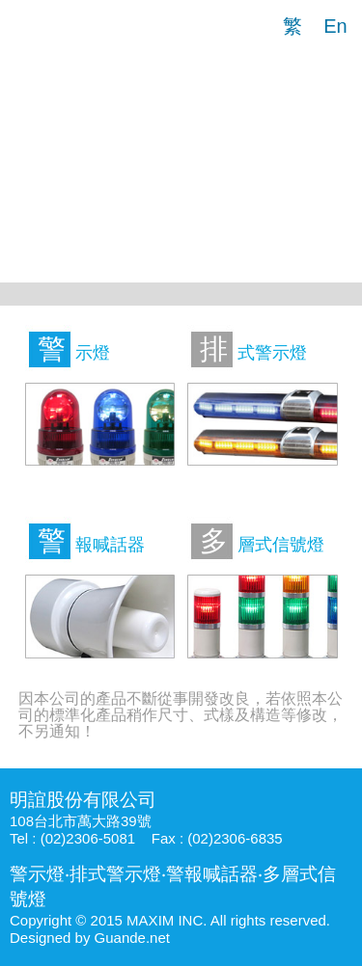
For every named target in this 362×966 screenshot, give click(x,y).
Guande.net (132, 937)
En (335, 26)
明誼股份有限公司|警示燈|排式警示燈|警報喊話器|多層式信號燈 (48, 24)
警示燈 (37, 874)
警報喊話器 (212, 874)
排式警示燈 (115, 874)
